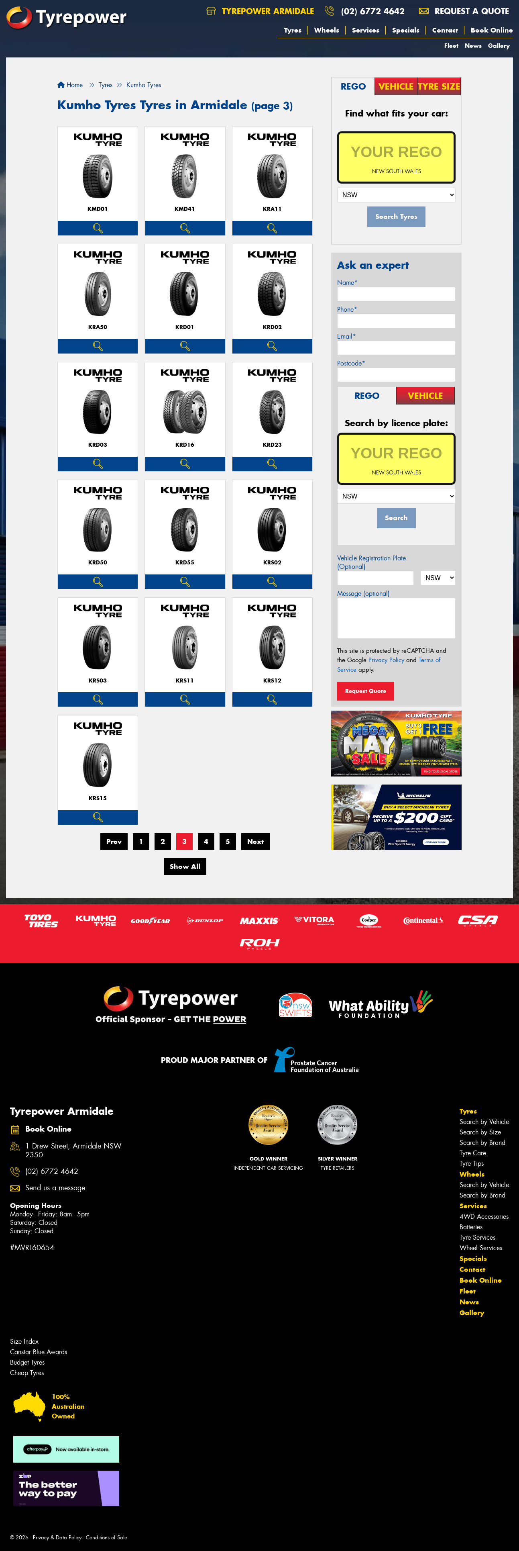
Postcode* (351, 363)
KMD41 (185, 209)
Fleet (451, 45)
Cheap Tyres (27, 1373)
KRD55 (184, 562)
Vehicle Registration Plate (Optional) (371, 562)
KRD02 (272, 327)
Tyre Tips (472, 1163)
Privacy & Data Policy (57, 1537)
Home (70, 85)
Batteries (471, 1227)
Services (365, 30)
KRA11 (272, 209)
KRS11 (185, 680)
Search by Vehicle (484, 1122)
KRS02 (272, 562)
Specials (405, 30)
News (473, 45)
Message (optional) (363, 593)
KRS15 (98, 798)
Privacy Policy (386, 660)
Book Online (492, 30)
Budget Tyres (27, 1362)
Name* (347, 282)
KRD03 (97, 444)
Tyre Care (473, 1153)
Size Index (24, 1341)
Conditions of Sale (106, 1537)
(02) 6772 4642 (373, 11)
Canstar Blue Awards (38, 1352)
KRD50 (97, 562)
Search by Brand (482, 1142)
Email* (346, 336)
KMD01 (98, 209)
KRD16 (184, 444)
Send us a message (55, 1188)
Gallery (499, 45)
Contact (445, 30)
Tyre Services (477, 1237)
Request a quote (464, 11)
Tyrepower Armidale (260, 11)
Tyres (292, 30)
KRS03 (98, 680)
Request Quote (365, 691)
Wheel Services (481, 1248)
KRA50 (97, 327)
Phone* (347, 309)
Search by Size (480, 1132)
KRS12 (272, 680)
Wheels (326, 30)
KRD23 (272, 444)
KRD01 (184, 327)
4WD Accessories (484, 1216)
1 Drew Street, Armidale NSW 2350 (73, 1151)
